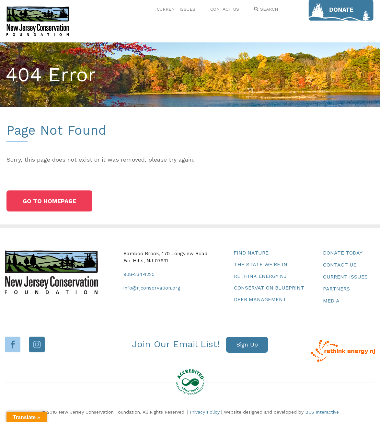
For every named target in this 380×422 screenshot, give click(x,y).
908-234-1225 (139, 274)
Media (331, 301)
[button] (49, 201)
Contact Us (340, 265)
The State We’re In (260, 264)
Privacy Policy (205, 412)
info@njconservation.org (151, 288)
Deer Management (260, 299)
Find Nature (251, 253)
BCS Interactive (322, 412)
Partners (336, 289)
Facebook (13, 344)
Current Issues (345, 277)
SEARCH (266, 9)
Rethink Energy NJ (260, 276)
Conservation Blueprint (269, 288)
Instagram (37, 344)
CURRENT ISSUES (176, 9)
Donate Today (343, 253)
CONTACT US (224, 9)
